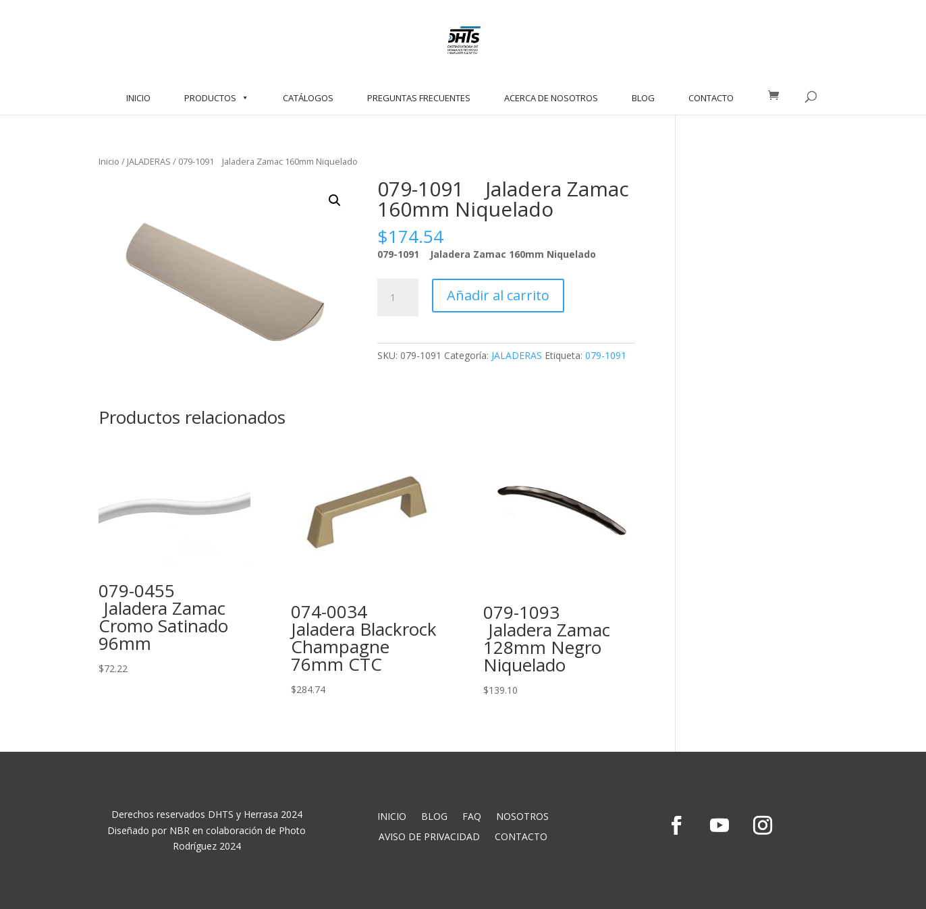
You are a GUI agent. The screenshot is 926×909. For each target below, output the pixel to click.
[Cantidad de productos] (397, 297)
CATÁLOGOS (308, 98)
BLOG (643, 98)
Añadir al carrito (498, 295)
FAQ (471, 817)
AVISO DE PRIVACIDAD (429, 837)
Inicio (109, 161)
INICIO (138, 98)
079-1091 (605, 355)
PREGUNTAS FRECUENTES (418, 98)
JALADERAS (149, 161)
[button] (335, 200)
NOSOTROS (522, 817)
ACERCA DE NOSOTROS (551, 98)
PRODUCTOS (216, 98)
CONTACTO (711, 98)
